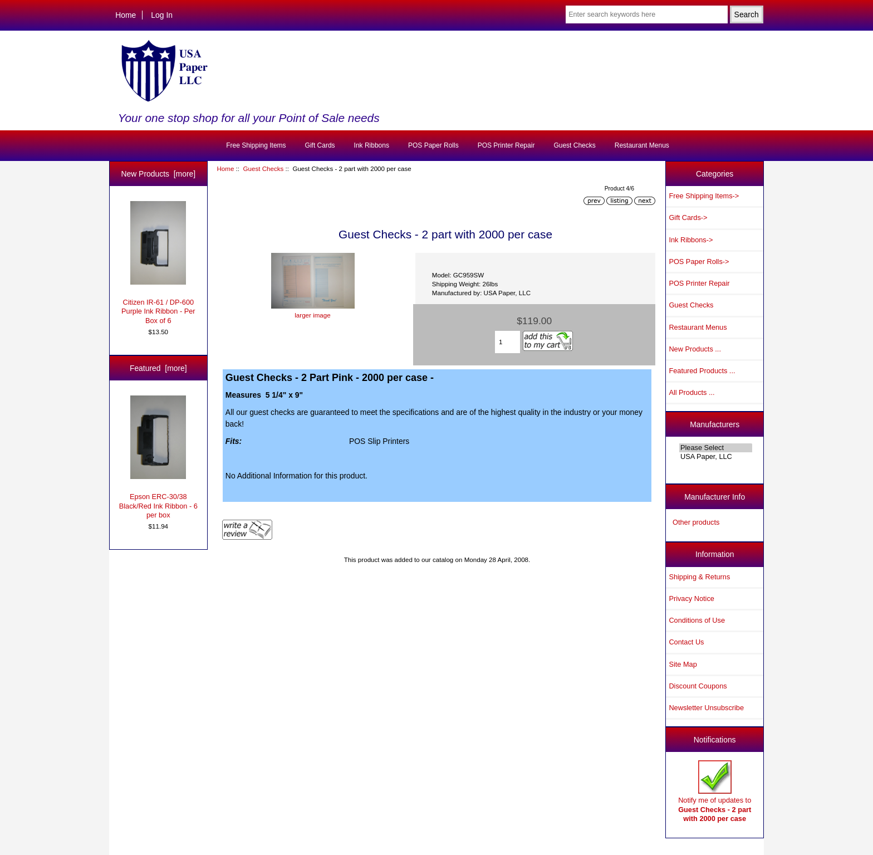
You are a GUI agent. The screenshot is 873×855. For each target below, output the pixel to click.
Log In (162, 15)
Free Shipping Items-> (704, 196)
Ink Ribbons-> (691, 240)
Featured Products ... (702, 371)
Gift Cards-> (688, 217)
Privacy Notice (691, 598)
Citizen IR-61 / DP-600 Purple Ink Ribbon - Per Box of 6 (158, 263)
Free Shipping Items (256, 145)
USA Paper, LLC (715, 456)
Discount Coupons (698, 686)
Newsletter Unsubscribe (706, 707)
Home (125, 15)
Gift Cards (320, 145)
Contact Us (686, 642)
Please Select (715, 447)
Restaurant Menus (642, 145)
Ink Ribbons (371, 145)
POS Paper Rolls (433, 145)
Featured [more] (158, 368)
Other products (696, 522)
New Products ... (695, 349)
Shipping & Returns (699, 577)
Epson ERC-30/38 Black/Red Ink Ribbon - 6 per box (158, 457)
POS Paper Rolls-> (699, 261)
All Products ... (691, 392)
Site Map (683, 664)
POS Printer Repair (506, 145)
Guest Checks (263, 168)
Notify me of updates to (714, 791)
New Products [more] (158, 173)
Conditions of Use (697, 620)
